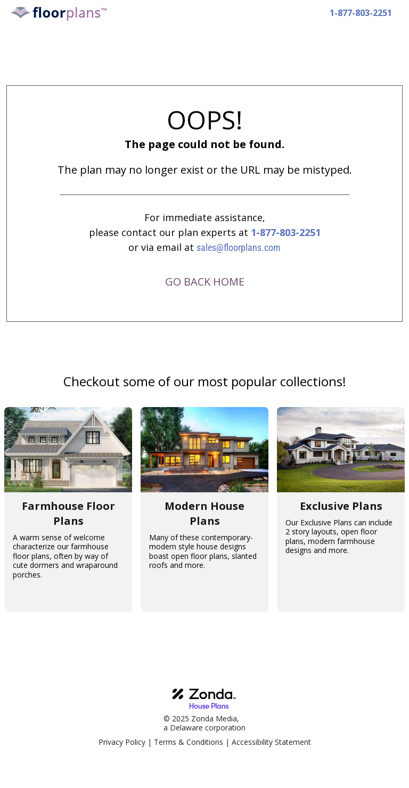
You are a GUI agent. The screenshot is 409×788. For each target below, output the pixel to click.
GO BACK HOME (204, 281)
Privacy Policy (122, 742)
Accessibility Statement (271, 742)
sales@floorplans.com (239, 247)
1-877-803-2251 (286, 232)
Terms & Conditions (188, 742)
